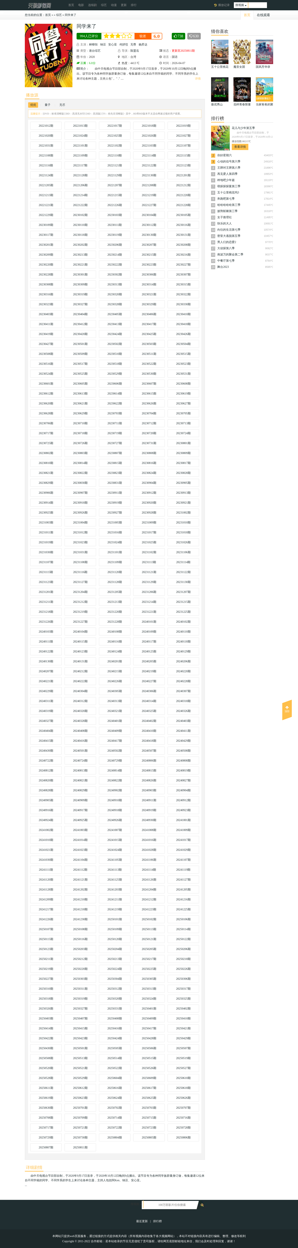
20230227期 (183, 264)
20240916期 (46, 810)
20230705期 (183, 413)
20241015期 (114, 840)
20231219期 (80, 611)
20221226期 (114, 205)
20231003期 (46, 522)
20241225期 (183, 909)
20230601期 (46, 383)
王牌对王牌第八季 (228, 167)
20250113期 (149, 929)
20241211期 (114, 899)
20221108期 (46, 155)
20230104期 (149, 215)
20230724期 (183, 433)
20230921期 (183, 502)
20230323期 (46, 304)
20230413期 (114, 324)
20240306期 (149, 691)
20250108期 (80, 929)
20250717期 (46, 1127)
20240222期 (80, 681)
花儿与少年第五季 (243, 128)
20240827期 (183, 780)
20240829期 (80, 790)
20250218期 (183, 959)
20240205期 (149, 661)
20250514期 (114, 1058)
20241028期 (149, 849)
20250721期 (80, 1127)
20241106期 (149, 859)
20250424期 (114, 1038)
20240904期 (183, 790)
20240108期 (114, 631)
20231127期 (80, 582)
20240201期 (114, 661)
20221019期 (183, 125)
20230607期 (149, 383)
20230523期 (183, 363)
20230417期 (149, 324)
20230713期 (183, 423)
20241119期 (183, 869)
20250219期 (46, 968)
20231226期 (46, 621)
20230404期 (80, 314)
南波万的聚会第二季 (230, 254)
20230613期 (80, 393)
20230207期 (149, 244)
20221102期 (114, 145)
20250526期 (149, 1068)
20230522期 (149, 363)
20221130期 (149, 175)
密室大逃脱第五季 (228, 235)
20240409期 (114, 730)
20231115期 (46, 572)
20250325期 (183, 998)
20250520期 (46, 1068)
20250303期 (80, 978)
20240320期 (80, 711)
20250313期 (149, 988)
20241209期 (46, 899)
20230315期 (183, 284)
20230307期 (183, 274)
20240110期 (183, 631)
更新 (124, 5)
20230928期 (149, 512)
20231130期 (183, 582)
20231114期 (183, 562)
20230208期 (183, 244)
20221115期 (183, 155)
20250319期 (80, 998)
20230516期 (46, 363)
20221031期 (46, 145)
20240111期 (46, 641)
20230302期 (114, 274)
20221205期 (46, 185)
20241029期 (183, 849)
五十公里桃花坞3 (228, 192)
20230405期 (114, 314)
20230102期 (80, 215)
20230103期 (114, 215)
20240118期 (183, 641)
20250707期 (183, 1107)
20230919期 (114, 502)
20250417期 (149, 1028)
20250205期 (149, 949)
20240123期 (80, 651)
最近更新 (142, 1221)
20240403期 (183, 720)
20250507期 (183, 1048)
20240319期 (46, 711)
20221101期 (80, 145)
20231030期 (46, 552)
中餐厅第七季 (226, 260)
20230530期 (149, 373)
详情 (198, 78)
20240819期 (183, 770)
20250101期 (114, 919)
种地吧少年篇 (226, 180)
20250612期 (80, 1087)
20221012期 (46, 125)
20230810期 (46, 463)
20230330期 (183, 304)
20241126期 (149, 879)
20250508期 (46, 1058)
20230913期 (183, 492)
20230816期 (149, 463)
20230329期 (149, 304)
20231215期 (183, 601)
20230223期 (149, 264)
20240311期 (46, 701)
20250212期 (80, 959)
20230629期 (80, 413)
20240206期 (183, 661)
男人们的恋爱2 (226, 242)
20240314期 (149, 701)
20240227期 (149, 681)
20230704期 (149, 413)
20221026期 (149, 135)
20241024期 (114, 849)
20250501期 (80, 1048)
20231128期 (114, 582)
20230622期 (114, 403)
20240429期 (183, 740)
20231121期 (149, 572)
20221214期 (80, 195)
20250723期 (149, 1127)
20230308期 (46, 284)
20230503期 (149, 344)
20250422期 (46, 1038)
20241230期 (80, 919)
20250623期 (80, 1097)
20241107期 (183, 859)
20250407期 (80, 1018)
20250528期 (46, 1078)
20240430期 (46, 750)
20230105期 (183, 215)
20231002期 (183, 512)
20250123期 (46, 949)
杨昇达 (143, 44)
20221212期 (183, 185)
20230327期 (80, 304)
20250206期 (183, 949)
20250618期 (183, 1087)
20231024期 (114, 542)
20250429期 (183, 1038)
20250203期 (80, 949)
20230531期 (183, 373)
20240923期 (183, 810)
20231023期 (80, 542)
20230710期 (80, 423)
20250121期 (149, 939)
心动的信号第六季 (228, 161)
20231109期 (114, 562)
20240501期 (80, 750)
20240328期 (80, 720)
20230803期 (80, 453)
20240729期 (114, 760)
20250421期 (183, 1028)
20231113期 (149, 562)
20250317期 (183, 988)
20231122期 (183, 572)
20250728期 (183, 1127)
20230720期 (149, 433)
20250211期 (46, 959)
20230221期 (80, 264)
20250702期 (114, 1107)
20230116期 (183, 224)
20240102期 (183, 621)
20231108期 (80, 562)
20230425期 (149, 334)
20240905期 (46, 800)
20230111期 (115, 224)
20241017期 (183, 840)
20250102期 (149, 919)
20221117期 (80, 165)
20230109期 (46, 224)
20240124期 (114, 651)
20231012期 (80, 532)
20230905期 (183, 482)
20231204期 (80, 592)
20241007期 (114, 830)
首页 (71, 5)
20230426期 (183, 334)
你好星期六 (224, 155)
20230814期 (80, 463)
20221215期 (114, 195)
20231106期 (183, 552)
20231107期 (46, 562)
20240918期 (114, 810)
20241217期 (46, 909)
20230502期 (114, 344)
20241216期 (183, 899)
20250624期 (114, 1097)
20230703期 (114, 413)
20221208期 (149, 185)
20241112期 (80, 869)
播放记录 (224, 5)
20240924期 (46, 820)
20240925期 (80, 820)
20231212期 (80, 601)
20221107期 (183, 145)
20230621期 (80, 403)
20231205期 (114, 592)
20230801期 (183, 443)
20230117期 (46, 234)
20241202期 (80, 889)
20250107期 (46, 929)
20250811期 (80, 1147)
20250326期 (46, 1008)
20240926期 (114, 820)
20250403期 (46, 1018)
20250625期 (149, 1097)
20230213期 (80, 254)
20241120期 (46, 879)
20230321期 (149, 294)
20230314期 (149, 284)
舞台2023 (223, 266)
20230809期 (183, 453)
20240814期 (114, 770)
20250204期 (114, 949)
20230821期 (46, 472)
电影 (81, 5)
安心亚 (112, 44)
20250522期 (114, 1068)
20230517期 (80, 363)
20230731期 (149, 443)
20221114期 (149, 155)
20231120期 (114, 572)
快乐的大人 (224, 223)
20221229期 (46, 215)
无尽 (62, 104)
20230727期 (114, 443)
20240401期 (114, 720)
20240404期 (46, 730)
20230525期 (80, 373)
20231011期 (46, 532)
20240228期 (183, 681)
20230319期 (80, 294)
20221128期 (80, 175)
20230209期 (46, 254)
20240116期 (114, 641)
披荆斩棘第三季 (227, 211)
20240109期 (149, 631)
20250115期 (46, 939)
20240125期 (149, 651)
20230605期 (80, 383)
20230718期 (80, 433)
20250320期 (114, 998)
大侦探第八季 (226, 248)
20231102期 (149, 552)
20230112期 (149, 224)
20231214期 (149, 601)
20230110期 (80, 224)
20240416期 (80, 740)
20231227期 (80, 621)
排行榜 (157, 1221)
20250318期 (46, 998)
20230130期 (149, 234)
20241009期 (183, 830)
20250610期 (183, 1078)
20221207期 (114, 185)
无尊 (133, 44)
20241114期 (149, 869)
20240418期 (149, 740)
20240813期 (80, 770)
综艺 (104, 5)
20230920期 (149, 502)
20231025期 (149, 542)
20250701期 (80, 1107)
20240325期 (149, 711)
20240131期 (80, 661)
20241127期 (183, 879)
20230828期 (183, 472)
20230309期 (80, 284)
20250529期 (80, 1078)
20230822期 (80, 472)
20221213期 (46, 195)
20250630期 (46, 1107)
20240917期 (80, 810)
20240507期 (149, 750)
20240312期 (80, 701)
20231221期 (149, 611)
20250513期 (80, 1058)
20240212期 (80, 671)
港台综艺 (95, 50)
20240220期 (183, 671)
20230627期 (183, 403)
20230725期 (46, 443)
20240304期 (80, 691)
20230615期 (149, 393)
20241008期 (149, 830)
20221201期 (183, 175)
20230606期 (114, 383)
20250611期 (46, 1087)
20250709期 (80, 1117)
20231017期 (149, 532)
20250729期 (46, 1137)
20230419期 (46, 334)
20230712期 (149, 423)
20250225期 (149, 968)
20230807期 (114, 453)
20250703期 (149, 1107)
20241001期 (183, 820)
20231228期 (114, 621)
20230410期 (183, 314)
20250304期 (114, 978)
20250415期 (80, 1028)
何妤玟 (123, 44)
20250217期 (149, 959)
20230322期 (183, 294)
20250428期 (149, 1038)
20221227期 (149, 205)
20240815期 (149, 770)
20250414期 (46, 1028)
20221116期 (46, 165)
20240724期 (80, 760)
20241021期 (46, 849)
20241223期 (149, 909)
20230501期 (80, 344)
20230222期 (114, 264)
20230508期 (46, 353)
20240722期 (46, 760)
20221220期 (183, 195)
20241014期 (80, 840)
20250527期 (183, 1068)
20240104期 (80, 631)
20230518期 (114, 363)
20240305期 (114, 691)
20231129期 (149, 582)
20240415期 (46, 740)
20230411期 (46, 324)
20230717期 (46, 433)
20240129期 (183, 651)
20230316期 (46, 294)
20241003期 (80, 830)
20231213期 (114, 601)
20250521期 (80, 1068)
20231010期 (183, 522)
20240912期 (183, 800)
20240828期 (46, 790)
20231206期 (149, 592)
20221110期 (115, 155)
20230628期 (46, 413)
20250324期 (149, 998)
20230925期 (46, 512)
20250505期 (114, 1048)
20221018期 (149, 125)
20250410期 (183, 1018)
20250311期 (80, 988)
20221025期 (114, 135)
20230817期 (183, 463)
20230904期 (149, 482)
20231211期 (46, 601)
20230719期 (114, 433)
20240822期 (114, 780)
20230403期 (46, 314)
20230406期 (149, 314)
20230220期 (46, 264)
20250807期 (46, 1147)
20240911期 (149, 800)
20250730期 (80, 1137)
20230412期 (80, 324)
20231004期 (80, 522)
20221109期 (80, 155)
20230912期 (149, 492)
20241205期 (183, 889)
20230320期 (114, 294)
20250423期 (80, 1038)
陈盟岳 (134, 50)
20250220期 (80, 968)
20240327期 (46, 720)
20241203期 (114, 889)
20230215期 (149, 254)
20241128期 (46, 889)
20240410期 (149, 730)
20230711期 (114, 423)
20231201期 (46, 592)
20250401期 (149, 1008)
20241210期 (80, 899)
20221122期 (149, 165)
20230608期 (183, 383)
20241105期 (114, 859)
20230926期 (80, 512)
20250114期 (183, 929)
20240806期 (149, 760)
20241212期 (149, 899)
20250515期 (149, 1058)
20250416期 (114, 1028)
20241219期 (114, 909)
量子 (47, 104)
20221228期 (183, 205)
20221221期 (46, 205)
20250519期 (183, 1058)
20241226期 (46, 919)
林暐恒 (93, 44)
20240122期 (46, 651)
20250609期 (149, 1078)
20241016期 (149, 840)
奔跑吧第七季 (226, 198)
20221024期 (80, 135)
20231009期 (149, 522)
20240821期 (80, 780)
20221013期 (80, 125)
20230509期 (80, 353)
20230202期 (80, 244)
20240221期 (46, 681)
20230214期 (114, 254)
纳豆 (103, 44)
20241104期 (80, 859)
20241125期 (114, 879)
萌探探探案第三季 (228, 186)
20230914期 (46, 502)
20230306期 (149, 274)
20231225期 (183, 611)
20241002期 (46, 830)
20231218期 (46, 611)
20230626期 (149, 403)
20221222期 (80, 205)
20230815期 (114, 463)
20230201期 (46, 244)
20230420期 (80, 334)
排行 (134, 5)
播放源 (32, 95)
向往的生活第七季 (228, 229)
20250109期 (114, 929)
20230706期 (46, 423)
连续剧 (92, 5)
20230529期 (114, 373)
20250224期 (114, 968)
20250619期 (46, 1097)
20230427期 (46, 344)
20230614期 (114, 393)
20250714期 (114, 1117)
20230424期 (114, 334)
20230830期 (80, 482)
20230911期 (114, 492)
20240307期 (183, 691)
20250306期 (183, 978)
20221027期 (183, 135)
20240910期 (114, 800)
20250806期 (183, 1137)
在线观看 (263, 15)
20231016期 (114, 532)
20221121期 (114, 165)
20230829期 (46, 482)
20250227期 (46, 978)
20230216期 (183, 254)
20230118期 (80, 234)
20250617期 (149, 1087)
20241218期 (80, 909)
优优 (33, 104)
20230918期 (80, 502)
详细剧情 (34, 1167)
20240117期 (149, 641)
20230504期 (183, 344)
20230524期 (46, 373)
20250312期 (114, 988)
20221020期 (46, 135)
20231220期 (114, 611)
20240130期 (46, 661)
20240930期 (149, 820)
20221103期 (149, 145)
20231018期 (183, 532)
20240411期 (183, 730)
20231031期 (80, 552)
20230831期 (114, 482)
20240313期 (114, 701)
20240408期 (80, 730)
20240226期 (114, 681)
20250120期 (114, 939)
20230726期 (80, 443)
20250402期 (183, 1008)
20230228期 (46, 274)
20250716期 (183, 1117)
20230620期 (46, 403)
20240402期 (149, 720)
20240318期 (183, 701)
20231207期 (183, 592)
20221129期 (114, 175)
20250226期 (183, 968)
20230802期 (46, 453)
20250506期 (149, 1048)
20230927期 (114, 512)
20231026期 (183, 542)
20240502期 (114, 750)
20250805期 (149, 1137)
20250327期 (80, 1008)
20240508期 (183, 750)
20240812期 (46, 770)
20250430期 (46, 1048)
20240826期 (149, 780)
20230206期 (114, 244)
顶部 (287, 709)
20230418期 (183, 324)
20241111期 (46, 869)
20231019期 (46, 542)
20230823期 (114, 472)
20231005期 (114, 522)
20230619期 (183, 393)
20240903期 (149, 790)
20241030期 (46, 859)
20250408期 (114, 1018)
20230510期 (114, 353)
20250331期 (114, 1008)
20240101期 (149, 621)
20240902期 (114, 790)
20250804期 (114, 1137)
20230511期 (149, 353)
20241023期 (80, 849)
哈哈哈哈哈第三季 (228, 204)
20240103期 (46, 631)
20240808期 (183, 760)
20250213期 (114, 959)
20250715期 (149, 1117)
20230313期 (114, 284)
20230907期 (80, 492)
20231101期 (114, 552)
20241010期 (46, 840)
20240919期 (149, 810)
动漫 (114, 5)
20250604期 (114, 1078)
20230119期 (114, 234)
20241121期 (80, 879)
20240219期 (149, 671)
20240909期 (80, 800)
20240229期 (46, 691)
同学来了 (70, 15)
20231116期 (80, 572)
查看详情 (240, 146)
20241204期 (149, 889)
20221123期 (183, 165)
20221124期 (46, 175)
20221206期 (80, 185)
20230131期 (183, 234)
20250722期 (114, 1127)
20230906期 (46, 492)
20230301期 (80, 274)
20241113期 (115, 869)
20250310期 (46, 988)
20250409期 (149, 1018)
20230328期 (114, 304)
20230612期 (46, 393)
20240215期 (114, 671)
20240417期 (114, 740)
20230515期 (183, 353)
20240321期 (114, 711)
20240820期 (46, 780)
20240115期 (80, 641)
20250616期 (114, 1087)
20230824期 (149, 472)
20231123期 (46, 582)
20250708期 (46, 1117)
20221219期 (149, 195)
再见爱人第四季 (227, 173)
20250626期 (183, 1097)
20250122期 (183, 939)
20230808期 (149, 453)
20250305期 (149, 978)
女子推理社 (224, 217)
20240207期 (46, 671)
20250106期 (183, 919)
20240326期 (183, 711)
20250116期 (80, 939)
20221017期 (114, 125)
